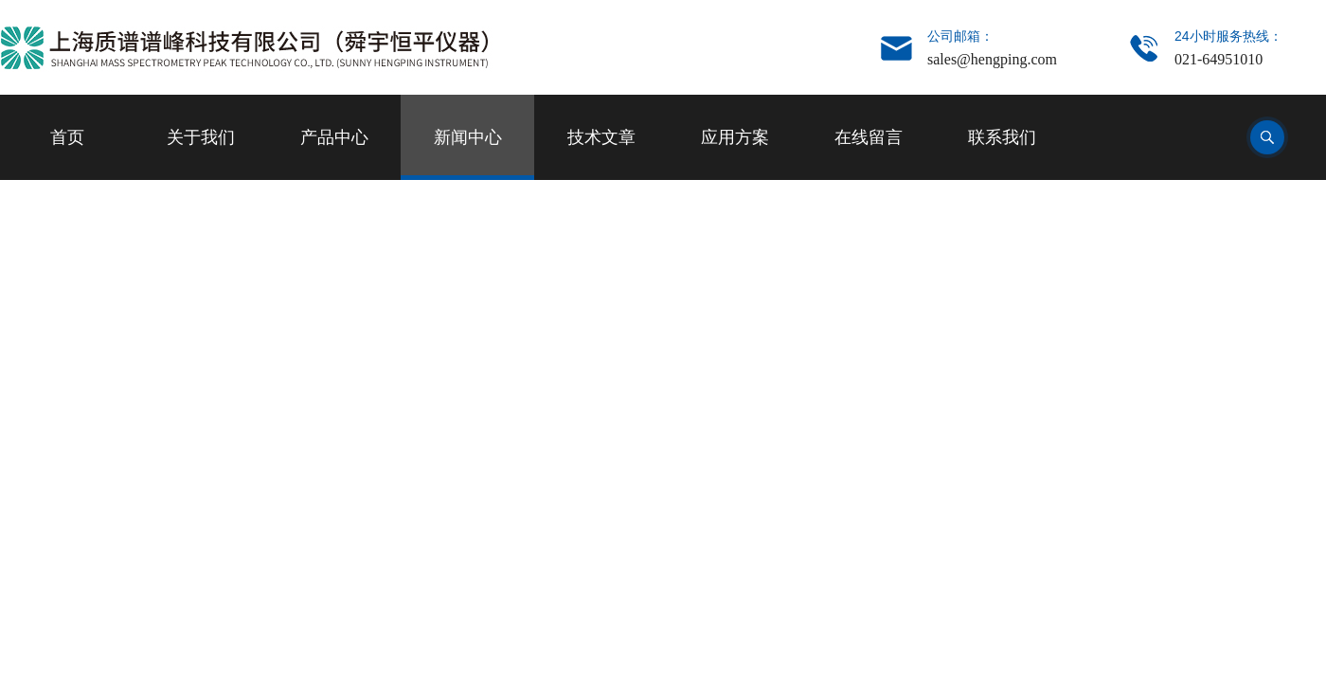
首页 (67, 137)
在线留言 (868, 137)
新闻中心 (468, 137)
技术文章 (601, 137)
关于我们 (201, 137)
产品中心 (334, 137)
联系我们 (1002, 137)
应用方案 (735, 137)
